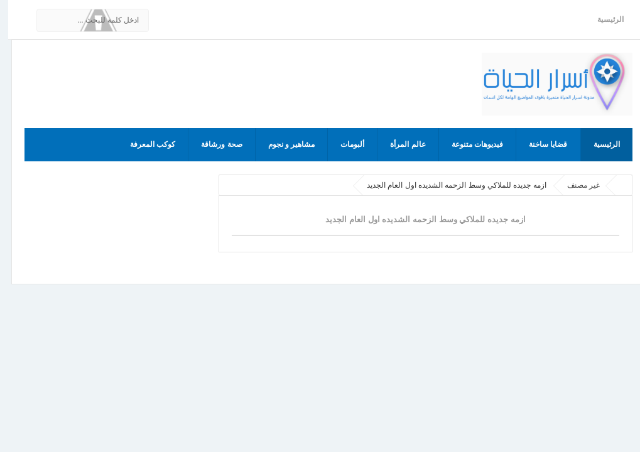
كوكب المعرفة (144, 144)
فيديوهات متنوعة (469, 144)
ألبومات (344, 144)
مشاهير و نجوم (283, 144)
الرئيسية (602, 19)
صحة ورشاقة (213, 144)
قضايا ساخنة (540, 144)
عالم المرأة (399, 144)
